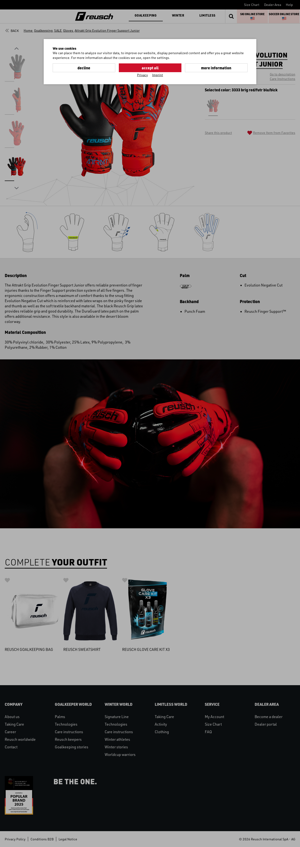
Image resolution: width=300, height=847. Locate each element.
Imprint (157, 75)
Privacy (142, 75)
